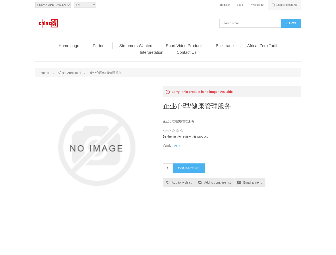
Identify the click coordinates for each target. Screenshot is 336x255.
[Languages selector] (85, 5)
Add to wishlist (182, 182)
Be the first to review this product (185, 136)
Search (290, 23)
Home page (69, 46)
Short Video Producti (184, 46)
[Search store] (250, 23)
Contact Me (189, 168)
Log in (240, 4)
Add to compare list (217, 182)
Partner (99, 46)
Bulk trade (225, 46)
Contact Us (186, 52)
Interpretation (151, 52)
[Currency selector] (53, 5)
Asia (177, 145)
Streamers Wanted (135, 46)
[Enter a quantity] (168, 168)
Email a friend (252, 182)
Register (225, 4)
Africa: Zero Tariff (262, 46)
